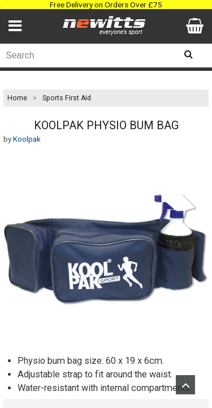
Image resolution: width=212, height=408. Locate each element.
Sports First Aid (66, 98)
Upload (185, 384)
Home (17, 98)
